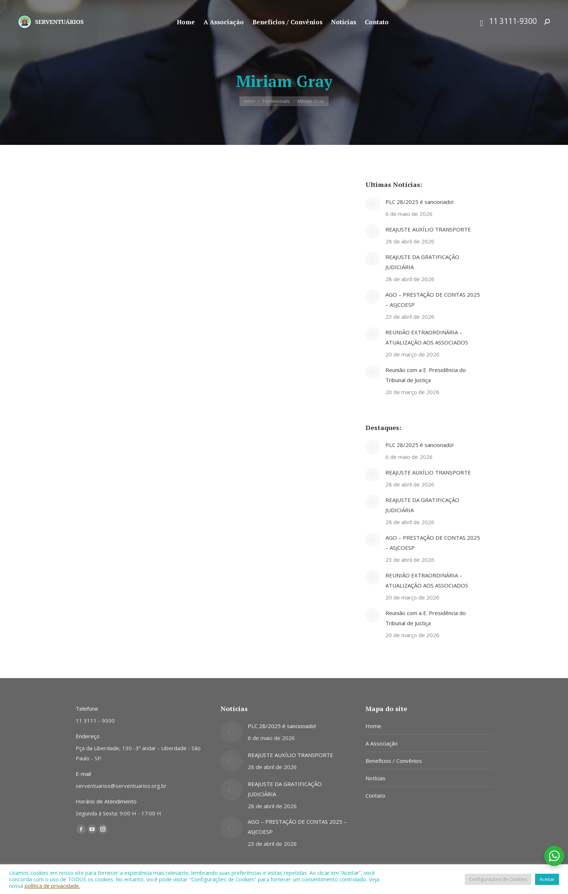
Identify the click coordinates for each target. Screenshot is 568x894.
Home (373, 726)
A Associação (382, 743)
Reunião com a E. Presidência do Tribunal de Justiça (425, 375)
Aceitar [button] (547, 879)
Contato (375, 795)
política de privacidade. (52, 885)
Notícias (375, 778)
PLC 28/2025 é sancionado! (419, 201)
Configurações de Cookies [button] (498, 879)
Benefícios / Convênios (394, 760)
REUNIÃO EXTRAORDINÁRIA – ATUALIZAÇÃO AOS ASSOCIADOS (426, 337)
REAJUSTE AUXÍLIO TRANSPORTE (428, 229)
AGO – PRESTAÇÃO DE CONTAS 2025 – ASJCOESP (432, 299)
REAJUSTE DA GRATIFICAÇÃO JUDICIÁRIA (422, 262)
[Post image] (373, 204)
